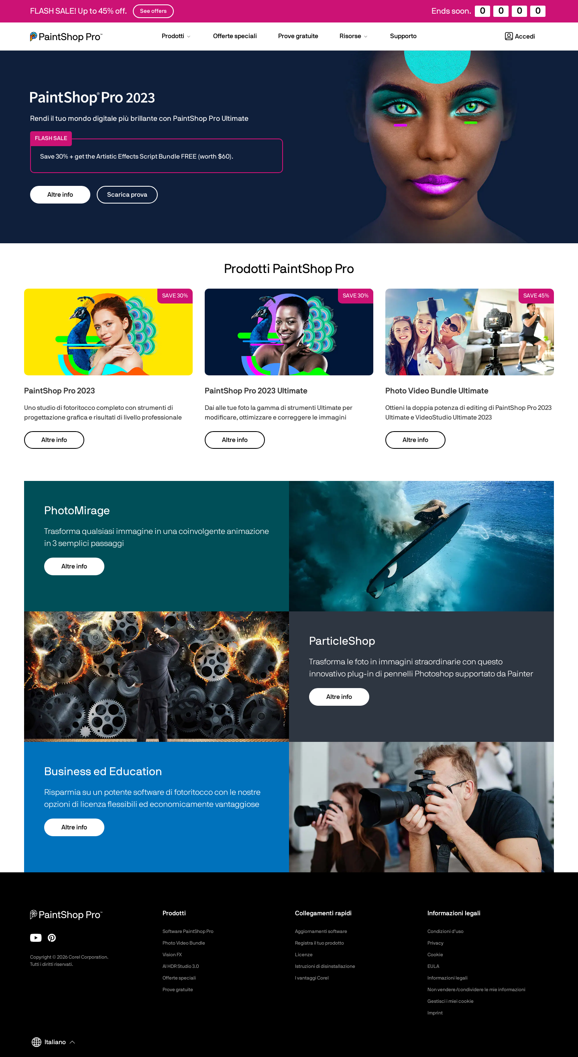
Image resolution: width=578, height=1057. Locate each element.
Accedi (520, 36)
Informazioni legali (450, 978)
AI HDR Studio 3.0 (184, 966)
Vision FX (174, 954)
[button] (177, 36)
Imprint (436, 1013)
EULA (434, 966)
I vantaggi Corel (314, 978)
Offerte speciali (182, 978)
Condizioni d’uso (448, 931)
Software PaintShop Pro (192, 931)
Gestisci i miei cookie (453, 1001)
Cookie (436, 954)
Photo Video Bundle (187, 943)
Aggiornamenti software (325, 931)
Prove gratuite (180, 989)
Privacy (436, 943)
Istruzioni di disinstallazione (329, 966)
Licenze (305, 954)
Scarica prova (127, 194)
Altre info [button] (60, 194)
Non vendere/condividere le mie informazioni (484, 989)
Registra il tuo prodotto (324, 943)
